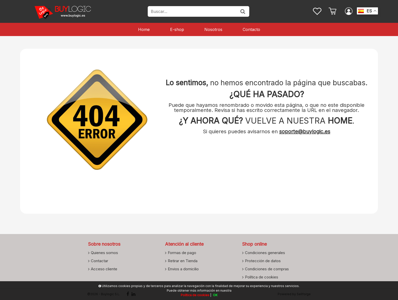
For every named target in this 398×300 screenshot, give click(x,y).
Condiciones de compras (267, 268)
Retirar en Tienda (182, 260)
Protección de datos (263, 260)
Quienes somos (104, 252)
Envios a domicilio (183, 268)
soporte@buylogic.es (304, 131)
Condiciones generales (265, 252)
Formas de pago (182, 252)
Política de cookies (261, 277)
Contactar (99, 260)
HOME (340, 121)
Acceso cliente (104, 268)
